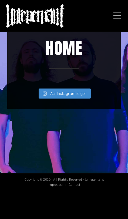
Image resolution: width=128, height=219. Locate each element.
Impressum (57, 185)
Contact (74, 185)
